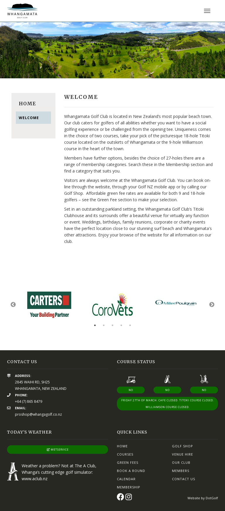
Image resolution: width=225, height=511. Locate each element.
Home (122, 446)
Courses (125, 454)
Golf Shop (182, 446)
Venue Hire (182, 454)
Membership (128, 487)
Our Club (181, 462)
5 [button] (130, 325)
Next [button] (212, 305)
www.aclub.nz (34, 478)
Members (180, 470)
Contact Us (183, 479)
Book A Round (131, 470)
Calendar (126, 479)
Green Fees (127, 462)
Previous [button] (13, 305)
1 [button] (95, 325)
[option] (112, 50)
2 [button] (104, 325)
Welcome (29, 117)
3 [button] (112, 325)
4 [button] (121, 325)
